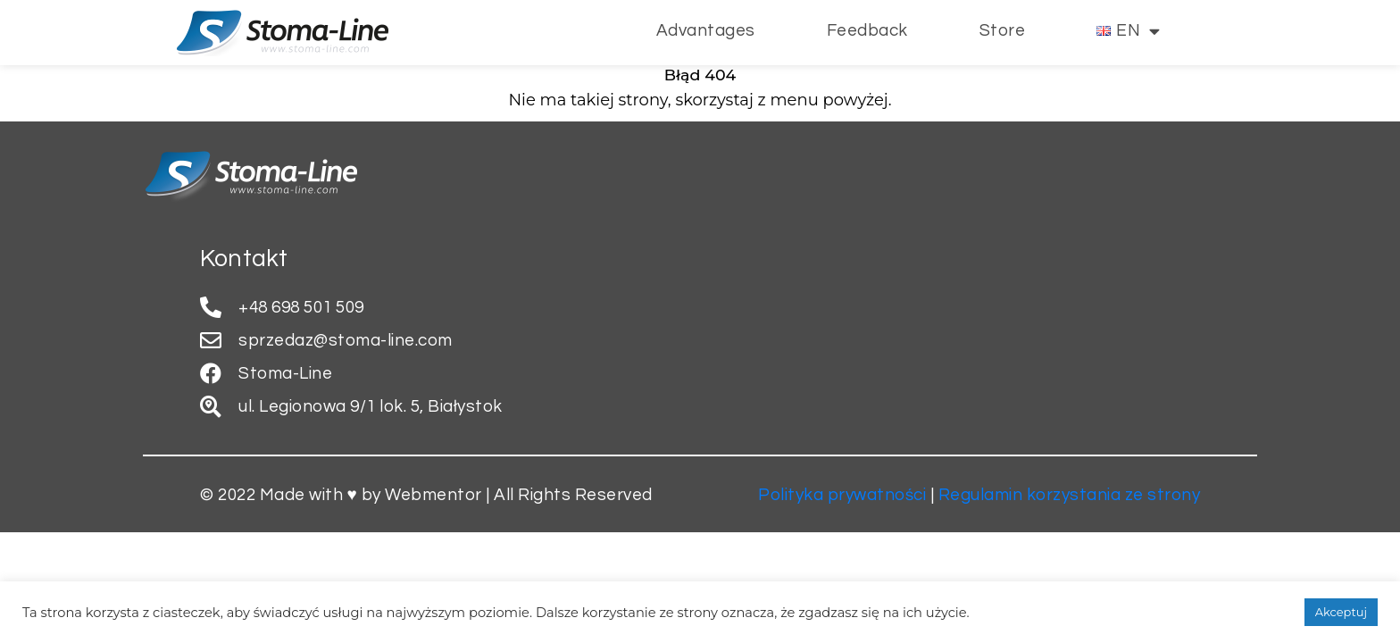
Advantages (705, 30)
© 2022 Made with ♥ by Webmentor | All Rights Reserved (426, 495)
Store (1002, 30)
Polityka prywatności (842, 495)
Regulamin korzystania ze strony (1069, 495)
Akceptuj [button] (1341, 612)
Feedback (867, 30)
